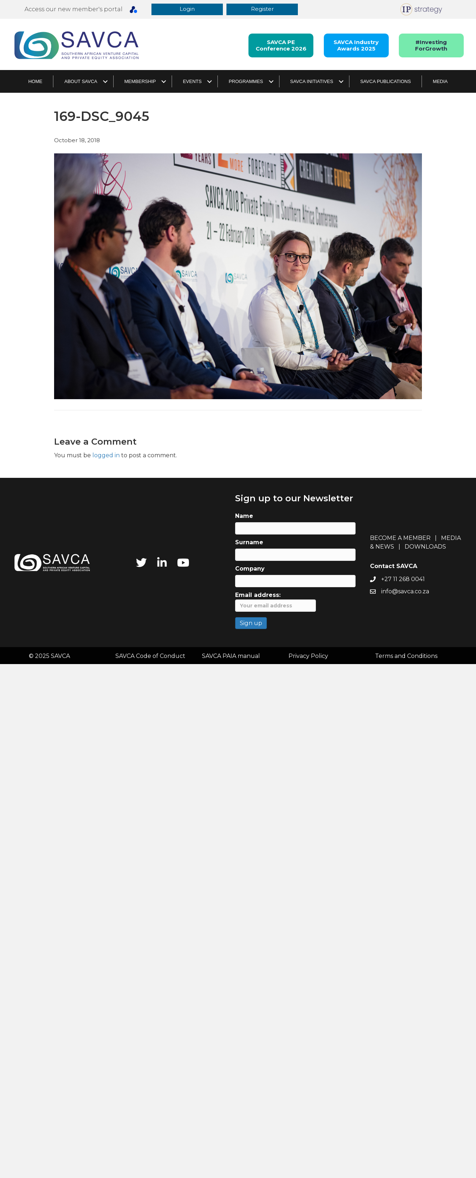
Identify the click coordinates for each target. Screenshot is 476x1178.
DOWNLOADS (425, 547)
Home (35, 81)
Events (192, 81)
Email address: (275, 602)
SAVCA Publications (385, 81)
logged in (106, 455)
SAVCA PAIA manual (231, 656)
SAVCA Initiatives (311, 81)
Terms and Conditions (406, 656)
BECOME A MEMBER (400, 538)
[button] (187, 10)
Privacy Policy (308, 656)
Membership (140, 81)
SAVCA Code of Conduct (150, 656)
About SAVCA (80, 81)
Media (440, 81)
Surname (249, 542)
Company (250, 569)
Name (244, 516)
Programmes (246, 81)
